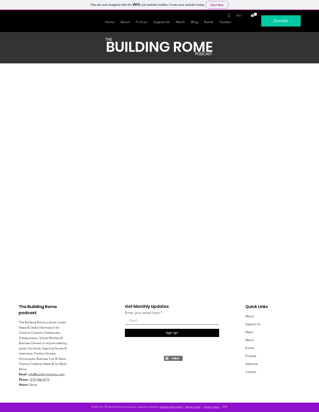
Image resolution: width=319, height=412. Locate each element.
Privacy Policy (211, 406)
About (249, 316)
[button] (254, 15)
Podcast (250, 356)
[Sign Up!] (172, 333)
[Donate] (281, 21)
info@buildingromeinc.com (46, 374)
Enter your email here (142, 313)
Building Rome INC (171, 406)
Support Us (252, 324)
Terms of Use (192, 406)
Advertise (251, 364)
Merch (249, 340)
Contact (250, 372)
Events (249, 348)
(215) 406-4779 (39, 379)
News (249, 332)
